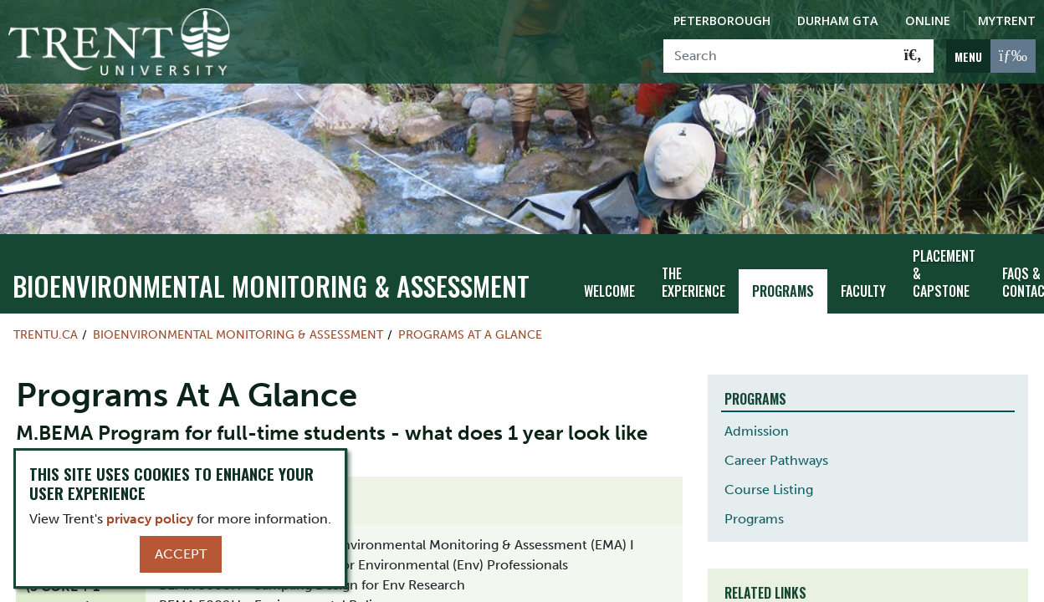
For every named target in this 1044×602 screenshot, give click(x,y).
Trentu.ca (45, 331)
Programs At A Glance (470, 331)
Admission (756, 428)
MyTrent (1007, 20)
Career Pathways (776, 458)
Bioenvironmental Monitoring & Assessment (271, 283)
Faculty (863, 288)
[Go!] (913, 56)
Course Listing (768, 487)
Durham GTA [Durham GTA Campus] (837, 20)
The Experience (693, 279)
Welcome (609, 288)
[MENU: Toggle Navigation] (991, 56)
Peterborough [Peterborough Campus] (721, 20)
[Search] (778, 56)
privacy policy (149, 519)
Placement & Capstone (944, 270)
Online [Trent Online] (927, 20)
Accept (181, 554)
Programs (783, 288)
